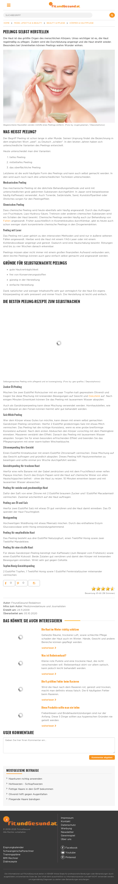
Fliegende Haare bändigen (24, 799)
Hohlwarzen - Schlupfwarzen (26, 784)
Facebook (69, 847)
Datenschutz (68, 825)
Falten (7, 220)
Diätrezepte (10, 861)
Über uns (66, 839)
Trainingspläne (11, 854)
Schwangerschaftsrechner (18, 851)
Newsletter (67, 832)
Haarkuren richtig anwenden (25, 778)
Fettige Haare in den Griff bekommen (31, 789)
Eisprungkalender (13, 847)
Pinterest (68, 857)
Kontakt (65, 821)
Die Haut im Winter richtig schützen (60, 629)
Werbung (66, 828)
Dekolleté (94, 396)
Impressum (67, 817)
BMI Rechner (10, 858)
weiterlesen (48, 648)
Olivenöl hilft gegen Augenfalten (28, 794)
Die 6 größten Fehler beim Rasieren (60, 682)
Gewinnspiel (68, 835)
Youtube (68, 852)
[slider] (103, 588)
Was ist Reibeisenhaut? (53, 655)
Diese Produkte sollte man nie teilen (60, 708)
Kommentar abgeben (101, 757)
